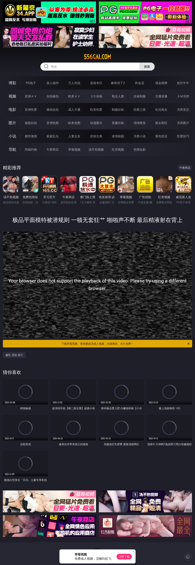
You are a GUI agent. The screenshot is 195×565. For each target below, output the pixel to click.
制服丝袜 (118, 109)
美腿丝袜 (118, 123)
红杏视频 (118, 149)
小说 (12, 136)
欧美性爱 (96, 109)
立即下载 (124, 556)
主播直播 (161, 96)
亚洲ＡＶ (31, 96)
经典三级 (139, 109)
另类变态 (183, 109)
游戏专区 (96, 83)
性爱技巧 (183, 136)
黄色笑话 (161, 136)
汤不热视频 (96, 149)
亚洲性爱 (31, 109)
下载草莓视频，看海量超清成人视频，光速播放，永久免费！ (126, 343)
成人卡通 (74, 109)
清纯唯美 (139, 123)
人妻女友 (74, 136)
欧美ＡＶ (74, 96)
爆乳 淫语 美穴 (14, 355)
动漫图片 (96, 123)
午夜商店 (52, 149)
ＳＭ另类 (183, 96)
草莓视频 (74, 149)
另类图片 (183, 123)
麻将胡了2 (118, 83)
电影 (12, 109)
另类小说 (139, 136)
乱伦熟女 (161, 109)
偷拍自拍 (52, 109)
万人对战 (74, 83)
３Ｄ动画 (96, 96)
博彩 (12, 82)
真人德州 (52, 83)
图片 (12, 122)
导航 (12, 149)
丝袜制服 (139, 96)
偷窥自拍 (31, 123)
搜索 (147, 66)
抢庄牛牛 (183, 83)
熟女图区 (161, 123)
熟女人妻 (118, 96)
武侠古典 (96, 136)
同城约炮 (31, 149)
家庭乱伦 (52, 136)
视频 (12, 96)
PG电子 (31, 83)
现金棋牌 (161, 83)
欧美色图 (74, 123)
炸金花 (139, 83)
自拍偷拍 (52, 96)
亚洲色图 (52, 123)
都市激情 (31, 136)
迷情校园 (118, 136)
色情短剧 (139, 149)
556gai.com (97, 57)
